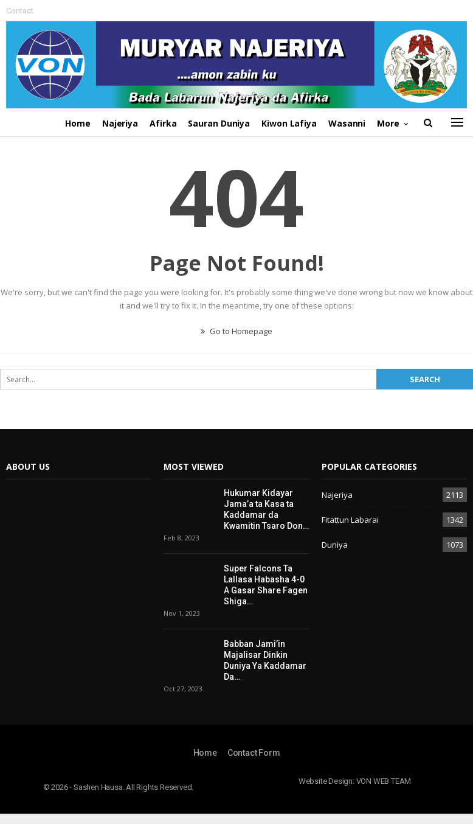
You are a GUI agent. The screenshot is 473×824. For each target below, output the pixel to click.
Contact (19, 10)
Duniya (335, 544)
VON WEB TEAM (384, 781)
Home (78, 123)
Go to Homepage (236, 331)
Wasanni (346, 123)
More (388, 123)
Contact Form (253, 753)
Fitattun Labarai (350, 519)
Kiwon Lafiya (289, 123)
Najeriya (120, 123)
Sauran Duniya (219, 123)
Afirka (163, 123)
